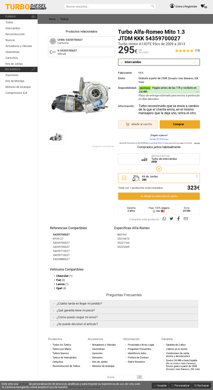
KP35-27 (58, 238)
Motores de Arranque (18, 86)
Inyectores (12, 75)
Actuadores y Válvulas (18, 46)
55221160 (123, 242)
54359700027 (61, 242)
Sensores (97, 357)
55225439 (123, 246)
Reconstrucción (15, 34)
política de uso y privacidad (84, 387)
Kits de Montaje (14, 81)
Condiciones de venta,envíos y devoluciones (178, 355)
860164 (121, 234)
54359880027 (61, 259)
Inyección (97, 353)
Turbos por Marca (62, 349)
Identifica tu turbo (137, 353)
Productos (55, 339)
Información (131, 339)
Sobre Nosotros (136, 361)
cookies (23, 383)
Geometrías (12, 52)
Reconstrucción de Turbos (66, 366)
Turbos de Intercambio (65, 357)
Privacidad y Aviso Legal (141, 344)
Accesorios (95, 339)
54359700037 (61, 246)
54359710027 (61, 251)
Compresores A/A (16, 92)
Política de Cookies (138, 357)
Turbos (64, 19)
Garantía (166, 339)
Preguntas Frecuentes (139, 349)
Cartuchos (11, 57)
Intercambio (12, 28)
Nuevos (10, 40)
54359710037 (61, 255)
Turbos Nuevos (61, 353)
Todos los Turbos (62, 344)
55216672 (123, 238)
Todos (9, 22)
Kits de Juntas (14, 63)
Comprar (179, 124)
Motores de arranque (103, 366)
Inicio (52, 19)
